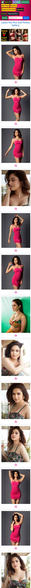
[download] (15, 81)
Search (26, 18)
